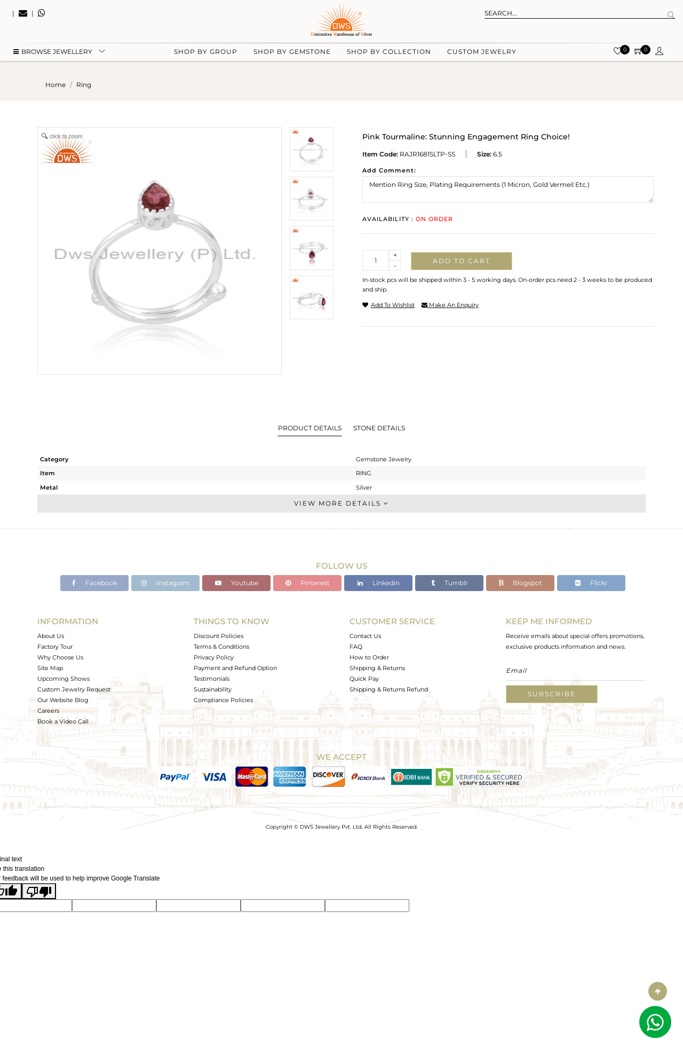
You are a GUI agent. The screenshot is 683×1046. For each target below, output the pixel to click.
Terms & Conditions (221, 646)
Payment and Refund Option (235, 668)
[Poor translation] (39, 891)
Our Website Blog (63, 700)
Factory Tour (55, 646)
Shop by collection (389, 54)
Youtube (236, 583)
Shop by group (205, 54)
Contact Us (365, 636)
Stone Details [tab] (379, 428)
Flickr (591, 583)
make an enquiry (450, 305)
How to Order (369, 657)
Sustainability (213, 689)
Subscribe (552, 694)
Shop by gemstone (292, 54)
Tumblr (449, 583)
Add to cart (461, 261)
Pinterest (307, 583)
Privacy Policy (214, 657)
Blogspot (520, 583)
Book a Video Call (63, 721)
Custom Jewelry (482, 54)
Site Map (50, 668)
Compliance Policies (223, 700)
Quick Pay (364, 678)
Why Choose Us (60, 657)
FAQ (356, 646)
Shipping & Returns (377, 668)
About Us (50, 636)
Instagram (165, 583)
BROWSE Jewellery (52, 54)
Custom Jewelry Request (73, 689)
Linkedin (379, 583)
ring (83, 85)
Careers (48, 710)
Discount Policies (218, 636)
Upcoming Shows (63, 678)
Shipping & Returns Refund (389, 689)
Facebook (94, 583)
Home (55, 85)
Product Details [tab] (310, 428)
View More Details (341, 503)
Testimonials (211, 678)
